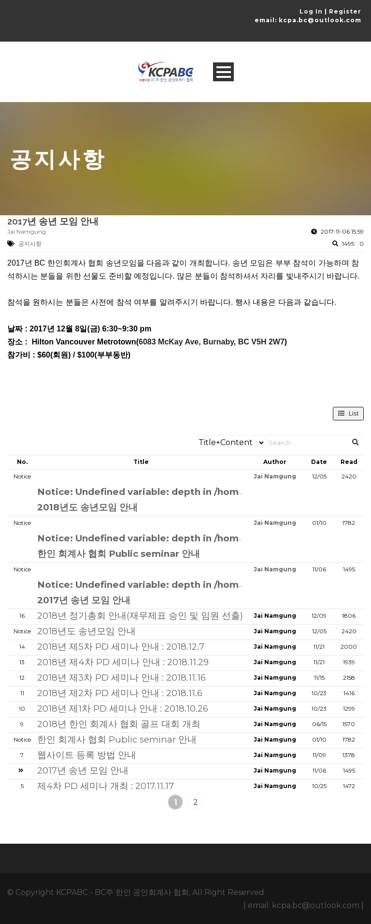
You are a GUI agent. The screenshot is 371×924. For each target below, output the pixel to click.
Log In (311, 11)
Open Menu (223, 71)
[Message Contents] (185, 309)
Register (345, 11)
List (348, 413)
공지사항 (30, 243)
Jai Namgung (26, 231)
